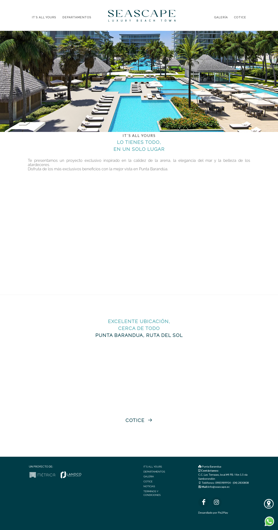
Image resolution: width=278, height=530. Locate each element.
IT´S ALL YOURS (152, 466)
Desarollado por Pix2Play (213, 512)
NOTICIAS (149, 486)
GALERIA (148, 476)
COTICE (148, 481)
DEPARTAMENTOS (154, 471)
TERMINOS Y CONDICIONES (152, 493)
